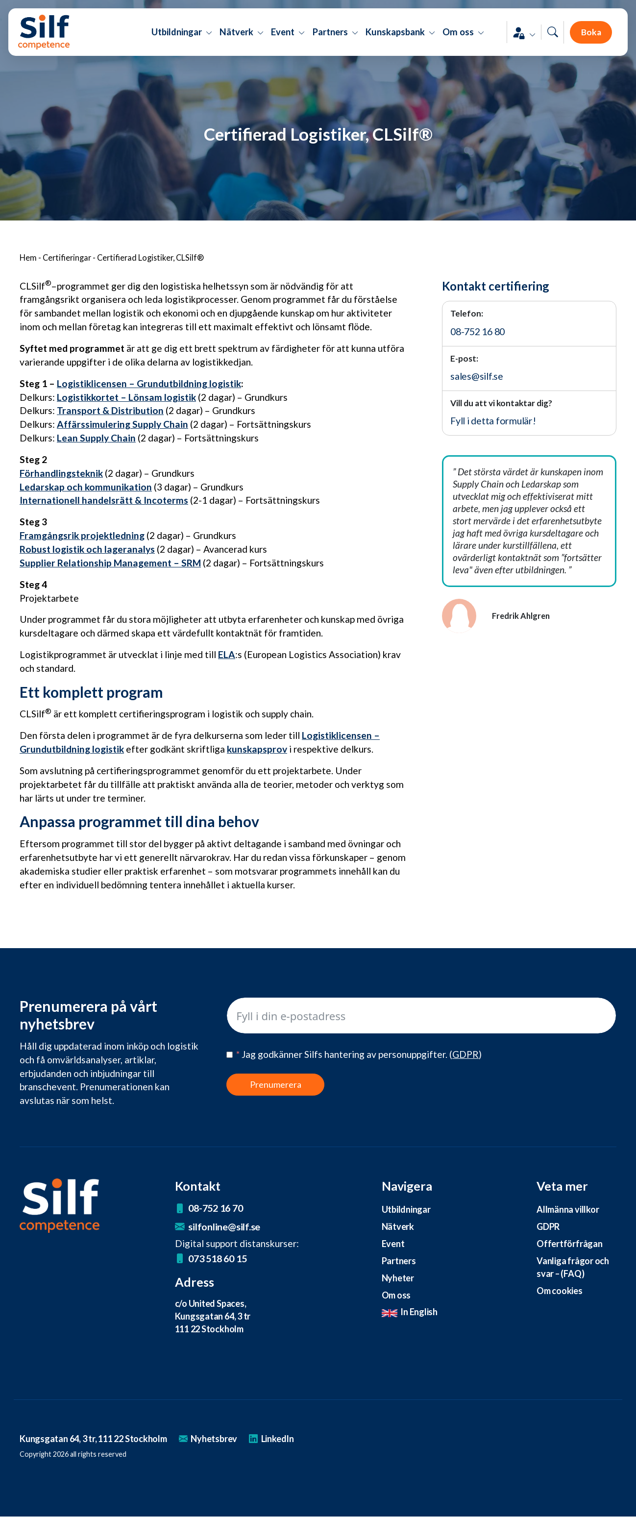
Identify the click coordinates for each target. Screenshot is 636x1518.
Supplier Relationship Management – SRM (110, 562)
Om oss (397, 1295)
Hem (28, 257)
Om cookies (560, 1291)
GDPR (548, 1226)
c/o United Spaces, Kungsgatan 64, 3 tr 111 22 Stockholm (214, 1316)
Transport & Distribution (110, 410)
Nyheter (398, 1278)
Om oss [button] (463, 39)
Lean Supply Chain (96, 437)
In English (410, 1312)
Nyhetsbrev (216, 1439)
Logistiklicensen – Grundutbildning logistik (149, 383)
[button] (513, 39)
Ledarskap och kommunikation (86, 486)
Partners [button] (335, 39)
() (465, 1054)
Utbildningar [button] (181, 39)
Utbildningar (406, 1209)
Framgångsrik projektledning (82, 535)
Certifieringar (67, 257)
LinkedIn (281, 1439)
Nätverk (398, 1226)
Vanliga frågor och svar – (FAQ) (573, 1267)
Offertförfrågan (570, 1244)
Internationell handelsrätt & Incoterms (104, 500)
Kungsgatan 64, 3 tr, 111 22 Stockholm (97, 1439)
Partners (399, 1261)
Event (393, 1244)
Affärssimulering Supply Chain (122, 424)
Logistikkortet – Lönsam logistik (126, 397)
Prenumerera (275, 1084)
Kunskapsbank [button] (401, 39)
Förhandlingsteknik (61, 473)
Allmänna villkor (568, 1209)
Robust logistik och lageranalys (87, 549)
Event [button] (288, 39)
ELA (226, 654)
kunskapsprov (257, 749)
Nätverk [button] (242, 39)
